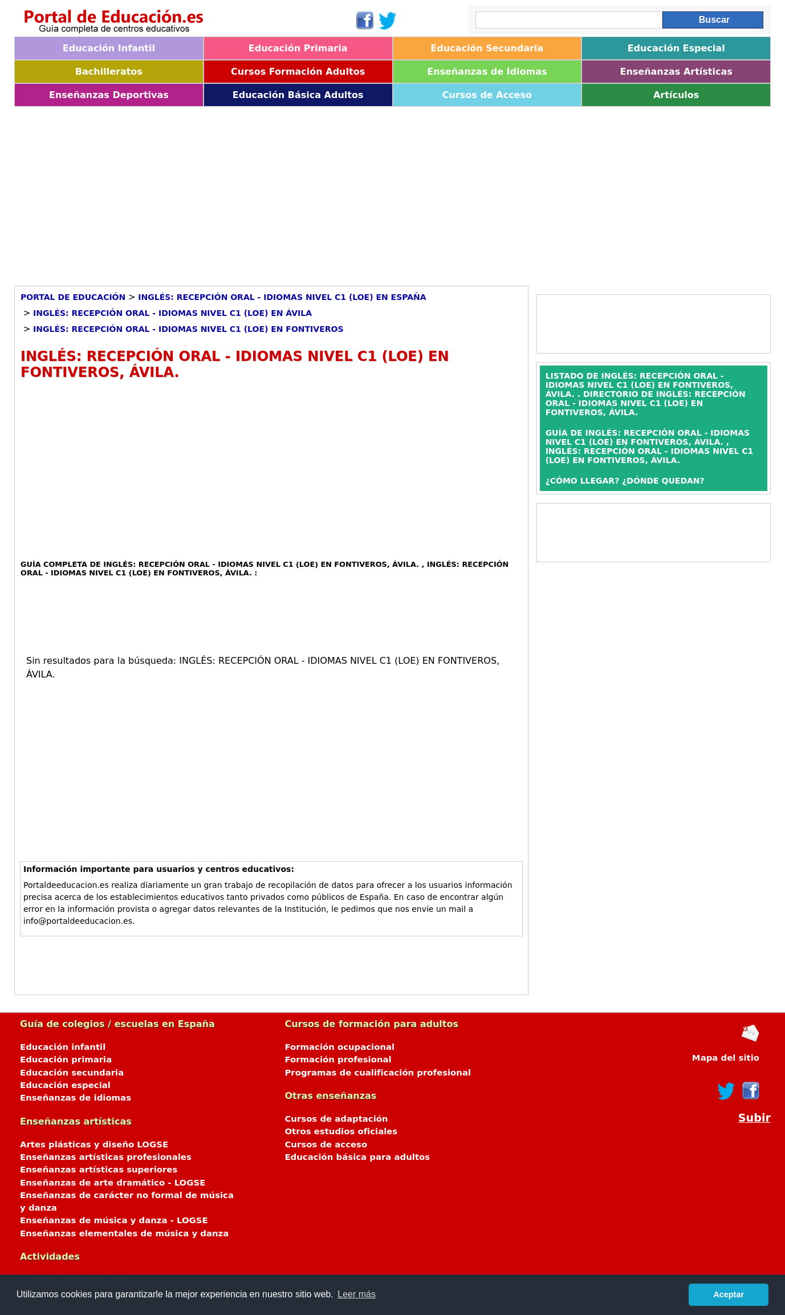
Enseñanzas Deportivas (109, 95)
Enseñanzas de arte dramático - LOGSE (112, 1183)
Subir (754, 1118)
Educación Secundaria (486, 48)
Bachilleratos (109, 71)
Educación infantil (62, 1047)
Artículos (676, 95)
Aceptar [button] (728, 1294)
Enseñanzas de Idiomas (487, 71)
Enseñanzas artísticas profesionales (106, 1157)
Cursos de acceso (325, 1144)
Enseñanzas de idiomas (75, 1098)
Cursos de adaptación (336, 1119)
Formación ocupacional (339, 1047)
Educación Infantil (109, 48)
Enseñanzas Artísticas (676, 71)
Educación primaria (66, 1059)
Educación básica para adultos (357, 1157)
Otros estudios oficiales (340, 1131)
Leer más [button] (356, 1294)
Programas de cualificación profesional (377, 1073)
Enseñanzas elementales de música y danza (124, 1233)
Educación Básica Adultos (298, 95)
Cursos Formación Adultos (298, 71)
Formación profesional (337, 1059)
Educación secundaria (72, 1073)
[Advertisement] (356, 192)
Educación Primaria (298, 48)
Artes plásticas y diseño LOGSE (94, 1144)
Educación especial (65, 1085)
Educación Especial (676, 48)
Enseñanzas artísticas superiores (98, 1169)
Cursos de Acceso (487, 95)
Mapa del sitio (725, 1058)
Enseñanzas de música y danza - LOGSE (114, 1220)
